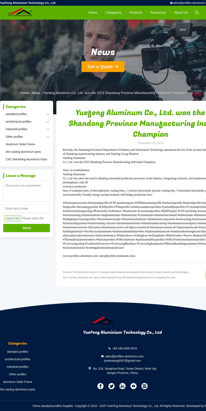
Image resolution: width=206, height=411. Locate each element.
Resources (158, 12)
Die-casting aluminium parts (23, 151)
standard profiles (16, 114)
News (36, 93)
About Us (181, 12)
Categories (113, 12)
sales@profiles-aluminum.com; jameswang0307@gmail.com (124, 358)
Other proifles (14, 136)
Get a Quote (100, 66)
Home (93, 12)
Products (135, 12)
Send (26, 228)
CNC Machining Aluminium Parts (26, 159)
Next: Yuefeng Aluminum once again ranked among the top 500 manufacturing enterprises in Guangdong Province (119, 277)
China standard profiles (47, 406)
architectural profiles (18, 121)
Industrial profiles (16, 129)
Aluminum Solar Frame (20, 144)
